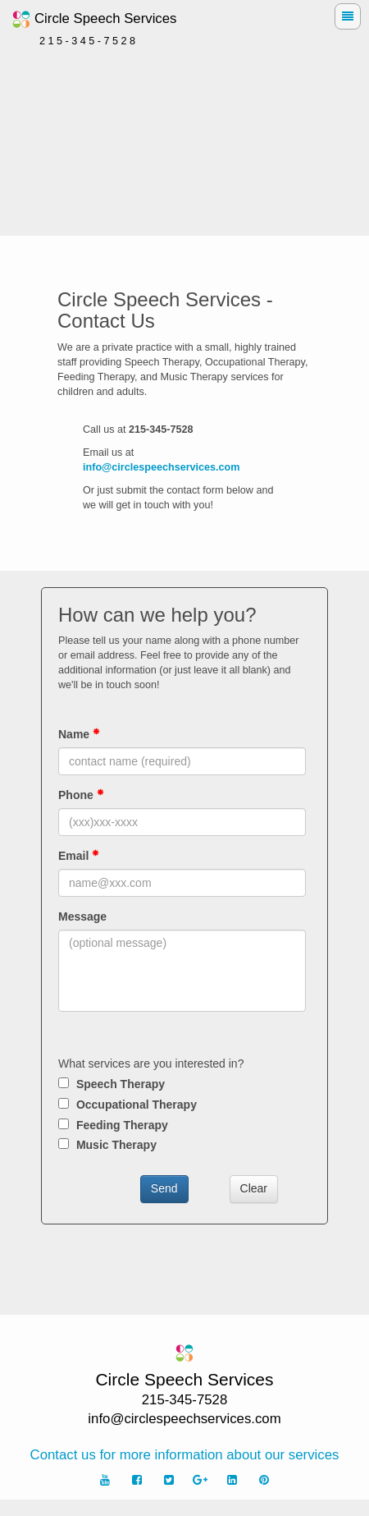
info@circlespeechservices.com (161, 467)
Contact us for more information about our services (184, 1455)
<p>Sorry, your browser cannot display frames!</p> (184, 940)
